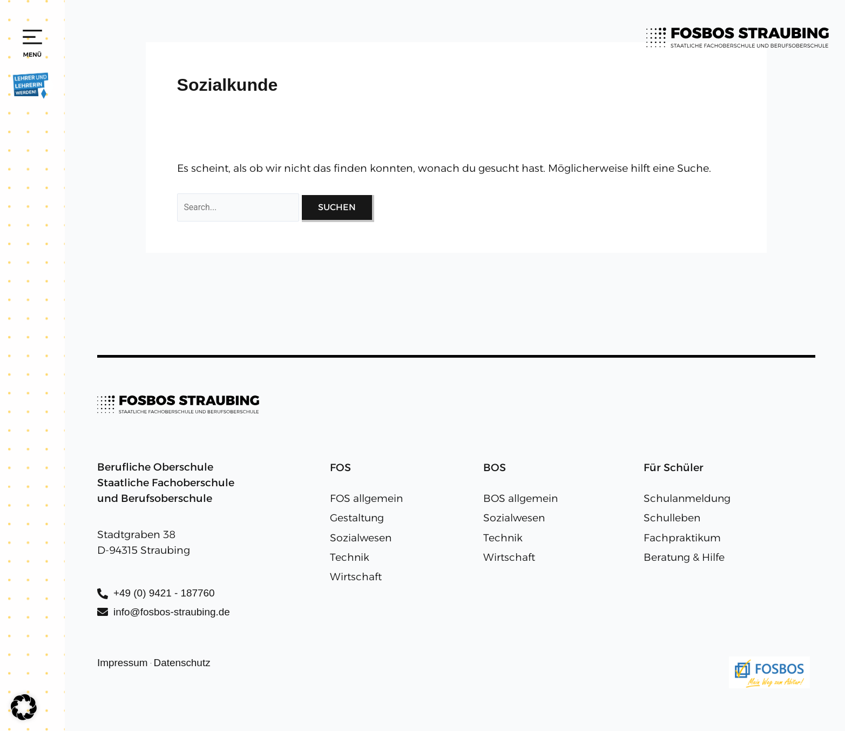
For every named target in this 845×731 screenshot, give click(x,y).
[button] (24, 707)
